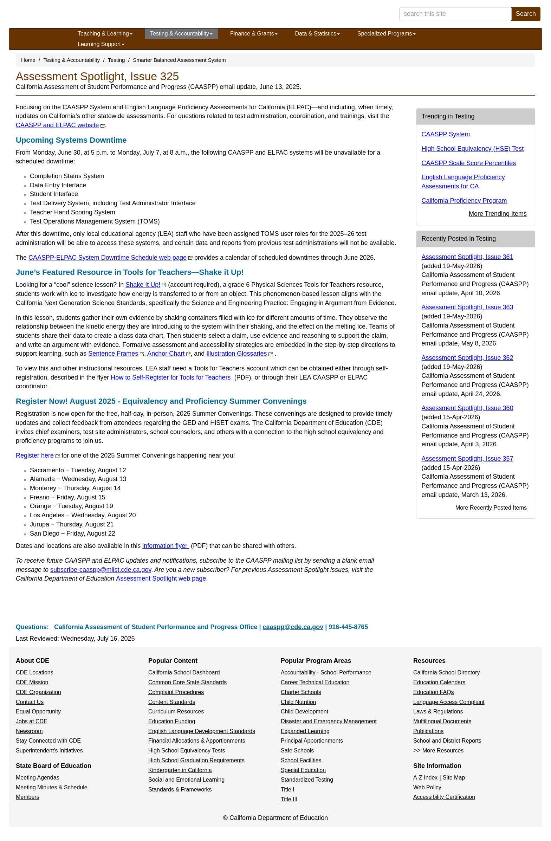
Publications (428, 731)
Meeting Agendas (37, 778)
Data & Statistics (317, 34)
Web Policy (427, 787)
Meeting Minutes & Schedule (51, 787)
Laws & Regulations (438, 711)
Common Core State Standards (187, 682)
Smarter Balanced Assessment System (179, 60)
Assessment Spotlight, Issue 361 (467, 256)
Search (526, 13)
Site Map (454, 778)
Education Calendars (439, 682)
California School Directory (446, 672)
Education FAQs (433, 692)
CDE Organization (38, 692)
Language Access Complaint (449, 702)
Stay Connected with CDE (48, 741)
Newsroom (29, 731)
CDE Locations (34, 672)
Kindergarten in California (180, 770)
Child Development (304, 711)
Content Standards (171, 702)
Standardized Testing (307, 780)
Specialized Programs (386, 34)
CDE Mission (32, 682)
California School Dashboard (184, 672)
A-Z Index (425, 778)
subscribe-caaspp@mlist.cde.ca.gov (100, 569)
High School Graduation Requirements (196, 760)
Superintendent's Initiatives (49, 750)
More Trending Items (498, 213)
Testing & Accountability (181, 34)
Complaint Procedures (176, 692)
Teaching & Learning (105, 34)
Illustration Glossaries (239, 353)
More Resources (443, 750)
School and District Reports (447, 741)
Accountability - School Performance (326, 672)
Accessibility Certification (444, 797)
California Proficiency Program (464, 200)
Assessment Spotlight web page (161, 578)
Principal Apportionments (312, 741)
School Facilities (301, 760)
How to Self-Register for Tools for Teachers (181, 377)
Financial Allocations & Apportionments (196, 741)
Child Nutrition (298, 702)
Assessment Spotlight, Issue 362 (467, 357)
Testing (116, 60)
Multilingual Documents (442, 721)
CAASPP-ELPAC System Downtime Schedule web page (110, 257)
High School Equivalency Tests (186, 750)
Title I (287, 790)
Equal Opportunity (38, 711)
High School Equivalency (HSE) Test (473, 148)
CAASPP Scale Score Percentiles (469, 163)
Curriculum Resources (176, 711)
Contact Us (30, 702)
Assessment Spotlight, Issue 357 (467, 458)
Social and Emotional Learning (186, 780)
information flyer (175, 545)
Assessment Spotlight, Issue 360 (467, 408)
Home (28, 60)
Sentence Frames (116, 353)
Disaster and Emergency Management (329, 721)
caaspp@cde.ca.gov (293, 626)
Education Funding (171, 721)
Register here (38, 455)
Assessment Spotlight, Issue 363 (467, 307)
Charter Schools (301, 692)
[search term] (455, 14)
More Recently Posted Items (491, 507)
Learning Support (101, 44)
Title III (289, 799)
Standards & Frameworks (180, 790)
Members (27, 797)
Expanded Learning (305, 731)
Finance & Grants (254, 34)
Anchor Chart (168, 353)
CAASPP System (446, 134)
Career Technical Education (315, 682)
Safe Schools (297, 750)
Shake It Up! (145, 284)
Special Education (303, 770)
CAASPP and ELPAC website (60, 125)
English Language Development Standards (201, 731)
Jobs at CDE (31, 721)
